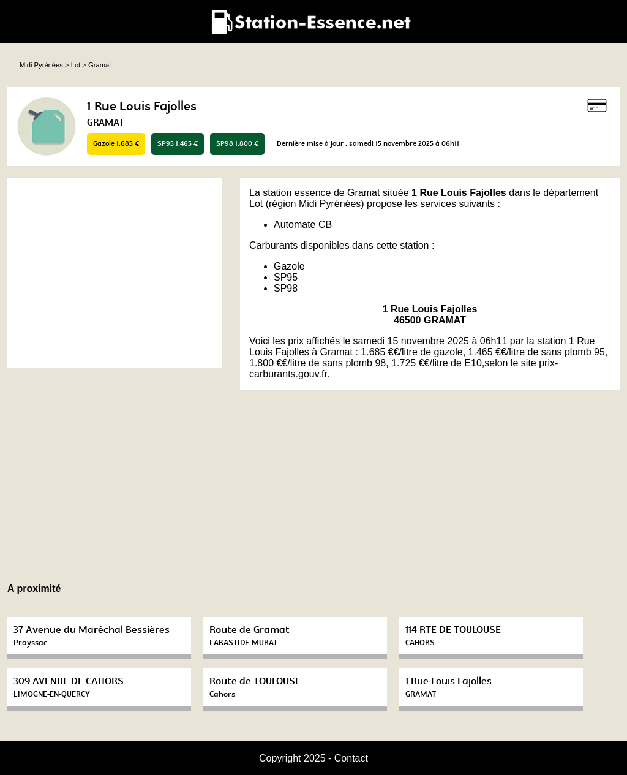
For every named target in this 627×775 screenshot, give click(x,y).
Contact (351, 758)
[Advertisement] (114, 273)
